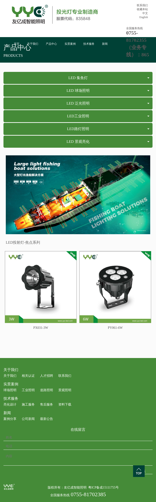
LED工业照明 (78, 116)
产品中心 (51, 43)
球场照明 (9, 390)
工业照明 (28, 390)
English (143, 17)
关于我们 (32, 43)
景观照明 (64, 390)
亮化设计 (9, 404)
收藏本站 (142, 9)
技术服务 (88, 43)
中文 (145, 13)
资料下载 (64, 404)
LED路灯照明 (78, 129)
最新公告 (46, 419)
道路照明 (46, 390)
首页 (16, 43)
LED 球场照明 (77, 91)
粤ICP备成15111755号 (103, 487)
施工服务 (28, 404)
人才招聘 (46, 375)
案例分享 (9, 419)
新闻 (105, 43)
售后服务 (46, 404)
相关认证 (28, 375)
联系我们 (142, 5)
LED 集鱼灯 (77, 78)
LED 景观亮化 (77, 142)
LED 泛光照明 (77, 103)
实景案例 (70, 43)
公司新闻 (28, 419)
